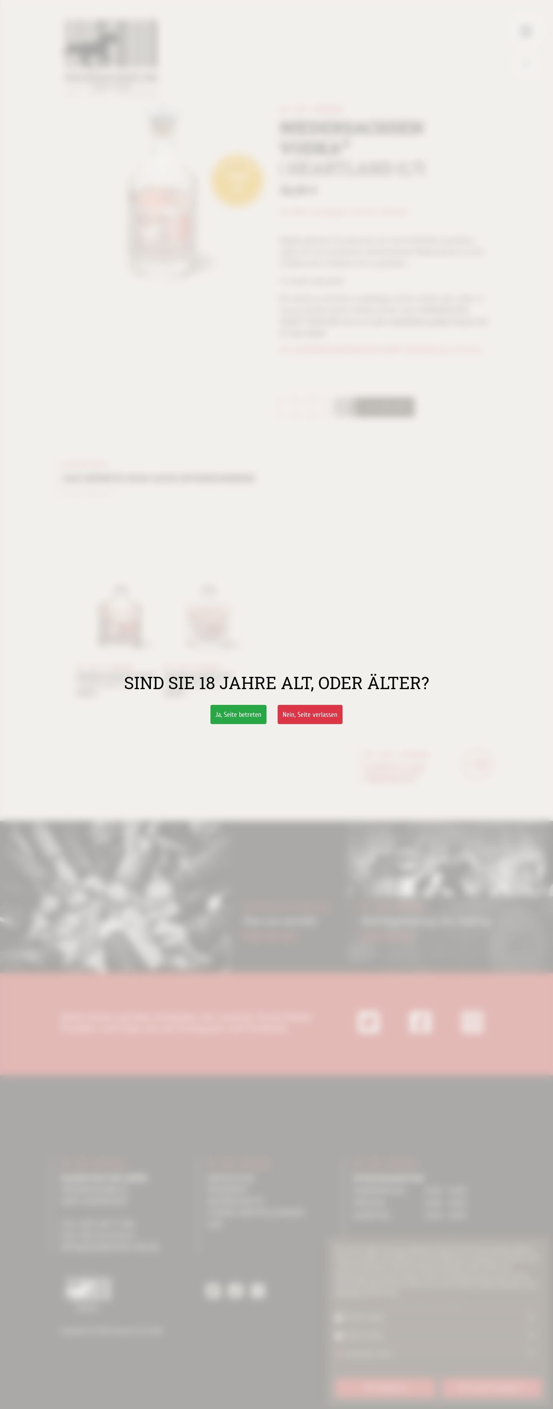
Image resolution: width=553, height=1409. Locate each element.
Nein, (310, 715)
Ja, (238, 715)
